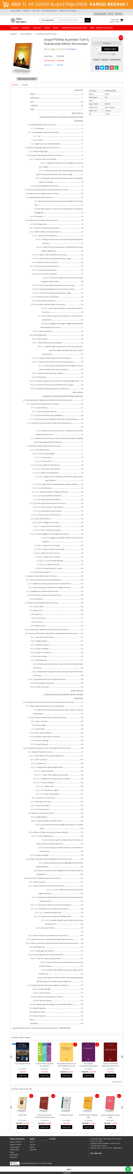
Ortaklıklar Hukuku (66, 1115)
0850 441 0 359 (95, 1148)
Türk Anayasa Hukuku (22, 1064)
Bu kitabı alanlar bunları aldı (22, 1089)
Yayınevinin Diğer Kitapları (21, 1037)
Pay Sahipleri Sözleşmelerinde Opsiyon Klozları (88, 1066)
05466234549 (117, 1148)
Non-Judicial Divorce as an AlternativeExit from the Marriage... (66, 1066)
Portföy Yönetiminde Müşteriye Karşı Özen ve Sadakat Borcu (110, 1066)
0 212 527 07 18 (107, 1148)
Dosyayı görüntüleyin (26, 79)
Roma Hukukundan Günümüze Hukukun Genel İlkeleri (44, 1117)
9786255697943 (64, 1028)
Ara (87, 20)
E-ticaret (63, 1169)
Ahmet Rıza (23, 1115)
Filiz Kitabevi (22, 1069)
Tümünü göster (116, 1082)
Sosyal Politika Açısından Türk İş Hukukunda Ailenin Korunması (35, 1028)
